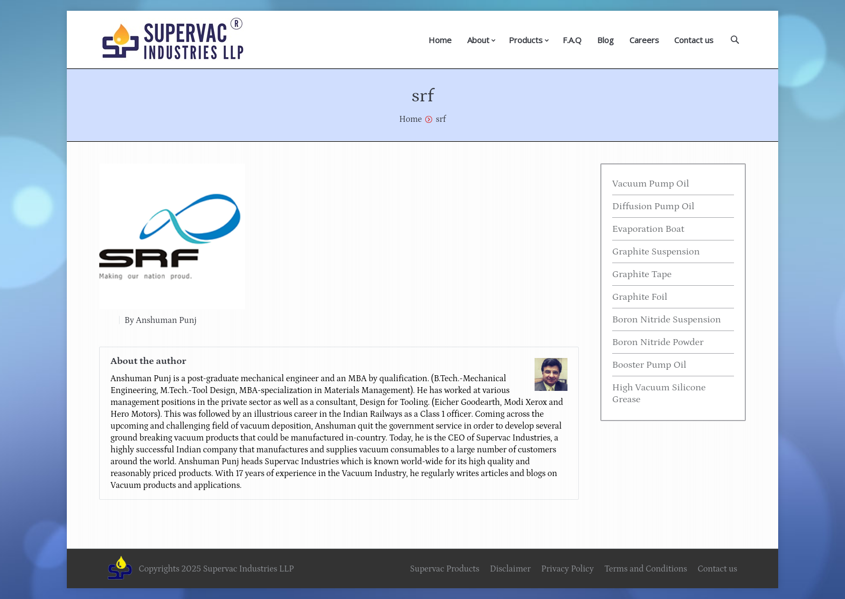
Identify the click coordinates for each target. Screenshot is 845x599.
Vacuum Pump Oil (650, 183)
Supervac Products (445, 569)
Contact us (694, 40)
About (478, 40)
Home (440, 40)
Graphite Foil (639, 297)
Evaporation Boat (648, 229)
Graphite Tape (641, 274)
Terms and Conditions (645, 569)
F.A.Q (572, 40)
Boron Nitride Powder (658, 342)
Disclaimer (510, 569)
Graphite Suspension (655, 251)
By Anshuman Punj (160, 320)
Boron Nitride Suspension (666, 319)
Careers (644, 40)
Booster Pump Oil (649, 365)
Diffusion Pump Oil (653, 206)
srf (441, 119)
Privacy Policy (567, 569)
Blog (605, 40)
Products (526, 40)
